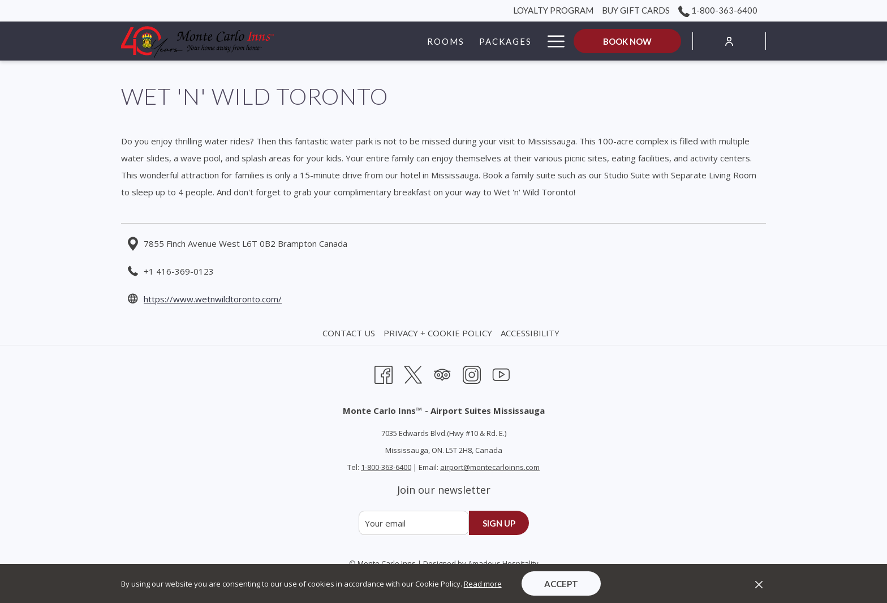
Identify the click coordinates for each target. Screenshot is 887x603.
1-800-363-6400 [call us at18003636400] (717, 10)
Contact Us (348, 333)
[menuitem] (350, 332)
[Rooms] (378, 41)
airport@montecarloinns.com (490, 467)
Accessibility (530, 333)
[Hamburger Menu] (552, 41)
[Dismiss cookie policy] (759, 584)
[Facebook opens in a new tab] (383, 373)
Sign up (499, 523)
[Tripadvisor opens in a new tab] (442, 373)
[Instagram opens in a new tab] (472, 373)
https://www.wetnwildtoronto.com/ (213, 299)
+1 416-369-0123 (179, 271)
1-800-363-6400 (386, 467)
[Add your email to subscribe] (414, 523)
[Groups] (500, 41)
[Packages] (438, 41)
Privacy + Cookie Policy (438, 333)
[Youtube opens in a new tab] (501, 373)
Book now (627, 41)
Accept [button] (561, 584)
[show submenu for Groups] (533, 41)
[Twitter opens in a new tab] (413, 373)
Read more (483, 584)
